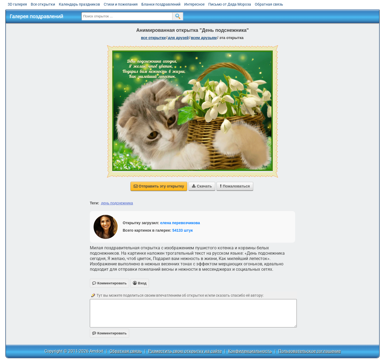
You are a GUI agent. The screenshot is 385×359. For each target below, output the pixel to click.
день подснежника (117, 203)
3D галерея (17, 4)
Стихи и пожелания (121, 4)
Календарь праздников (79, 4)
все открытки (153, 38)
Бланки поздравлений (160, 4)
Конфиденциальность (250, 351)
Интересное (194, 4)
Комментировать (109, 333)
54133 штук (182, 230)
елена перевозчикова (180, 223)
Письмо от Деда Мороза (229, 4)
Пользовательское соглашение (309, 351)
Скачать (202, 186)
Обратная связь (269, 4)
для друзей (178, 38)
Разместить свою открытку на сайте (185, 351)
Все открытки (43, 4)
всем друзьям (204, 38)
